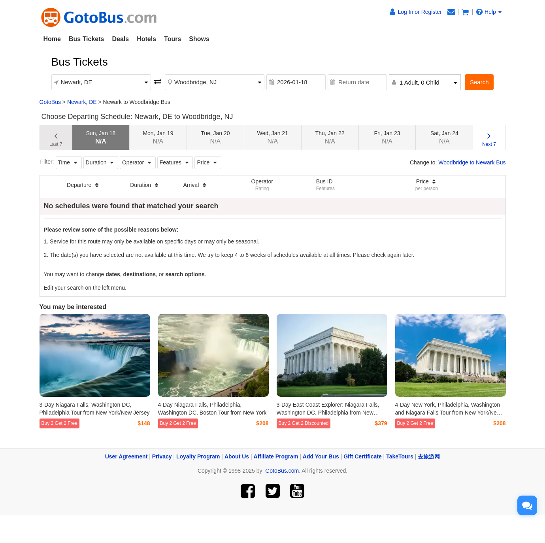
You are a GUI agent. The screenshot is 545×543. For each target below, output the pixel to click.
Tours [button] (172, 39)
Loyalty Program (198, 456)
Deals (120, 39)
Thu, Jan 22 (330, 137)
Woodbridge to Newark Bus (471, 162)
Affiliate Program (276, 456)
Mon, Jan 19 (158, 137)
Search (479, 82)
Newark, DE (82, 102)
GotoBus (50, 102)
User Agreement (126, 456)
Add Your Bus (321, 456)
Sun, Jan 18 (101, 137)
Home (52, 39)
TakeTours (399, 456)
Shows (199, 39)
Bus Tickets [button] (86, 39)
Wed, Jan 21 (272, 137)
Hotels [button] (146, 39)
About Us (236, 456)
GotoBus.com (282, 471)
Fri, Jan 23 (387, 137)
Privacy (162, 456)
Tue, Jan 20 (215, 137)
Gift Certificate (362, 456)
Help (489, 12)
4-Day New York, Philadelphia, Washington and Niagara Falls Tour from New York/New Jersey (448, 413)
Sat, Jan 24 (444, 137)
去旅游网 (429, 456)
